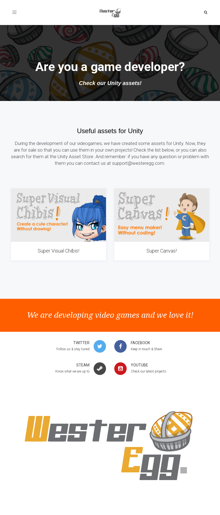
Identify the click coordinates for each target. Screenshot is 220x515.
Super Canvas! (161, 251)
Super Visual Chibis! (58, 251)
